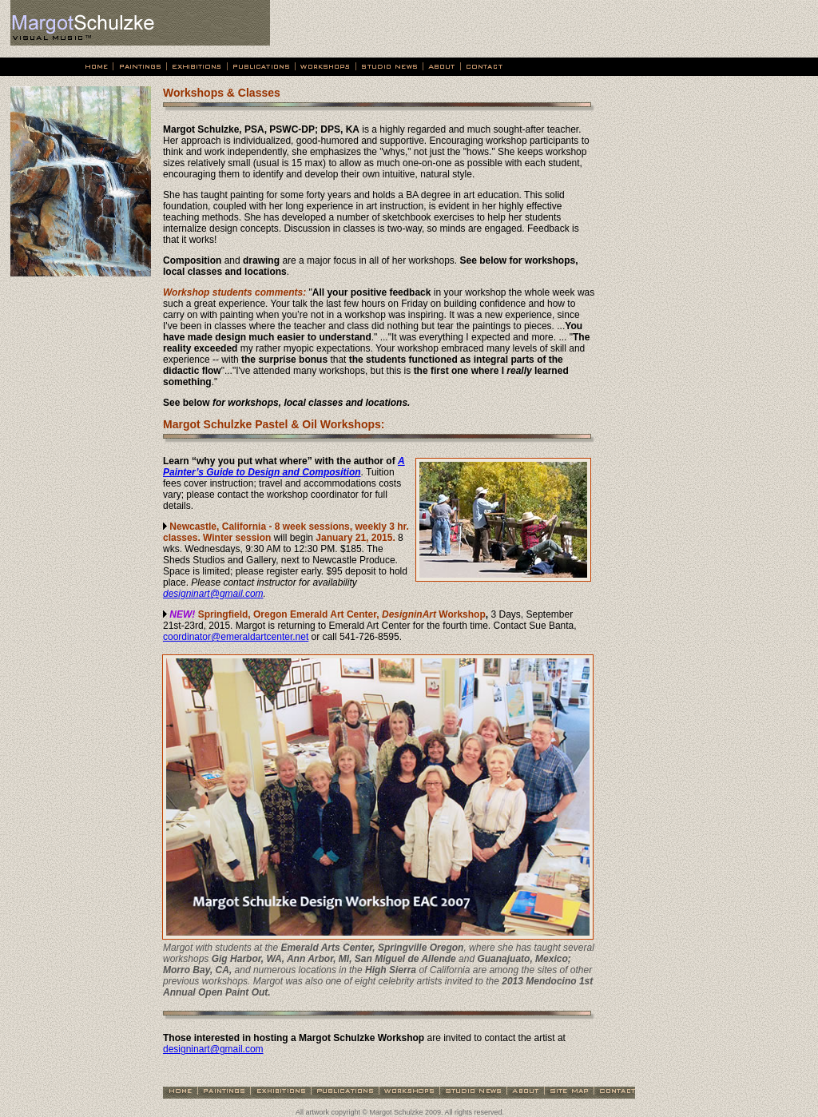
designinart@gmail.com (213, 593)
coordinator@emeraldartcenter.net (235, 636)
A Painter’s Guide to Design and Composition (284, 466)
